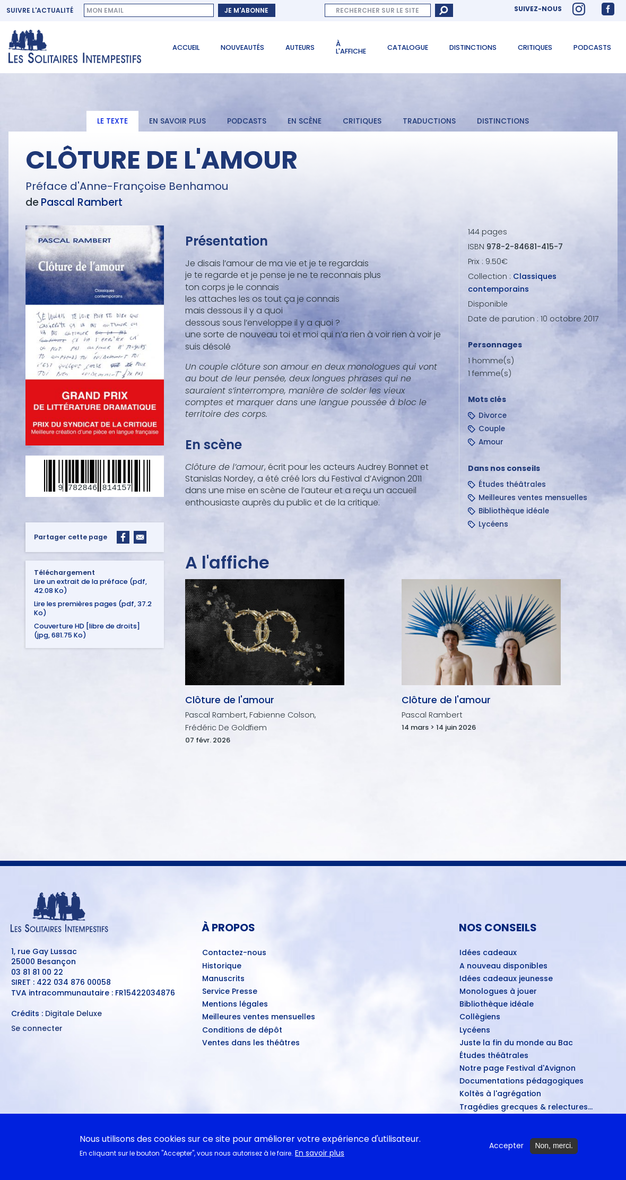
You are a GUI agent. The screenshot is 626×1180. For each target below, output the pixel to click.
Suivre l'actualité (39, 10)
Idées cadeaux (488, 953)
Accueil (185, 47)
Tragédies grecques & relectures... (526, 1107)
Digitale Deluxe (73, 1013)
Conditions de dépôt (242, 1030)
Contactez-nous (234, 953)
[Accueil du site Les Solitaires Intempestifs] (78, 47)
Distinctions (473, 47)
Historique (221, 966)
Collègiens (479, 1017)
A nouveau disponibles (503, 966)
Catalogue (407, 47)
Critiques (535, 47)
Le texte (112, 121)
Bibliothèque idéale (514, 511)
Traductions (429, 121)
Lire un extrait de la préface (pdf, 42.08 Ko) (90, 586)
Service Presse (229, 992)
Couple (492, 429)
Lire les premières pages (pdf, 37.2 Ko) (93, 608)
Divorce (493, 415)
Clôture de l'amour (229, 700)
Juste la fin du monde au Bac (516, 1043)
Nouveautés (242, 47)
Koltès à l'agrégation (500, 1094)
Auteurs (300, 47)
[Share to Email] (140, 537)
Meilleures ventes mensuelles (533, 498)
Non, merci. (554, 1146)
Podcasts (592, 47)
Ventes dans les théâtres (251, 1043)
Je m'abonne (246, 10)
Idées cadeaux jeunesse (506, 979)
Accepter (506, 1146)
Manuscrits (223, 979)
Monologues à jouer (498, 992)
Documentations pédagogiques (521, 1081)
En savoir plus (177, 121)
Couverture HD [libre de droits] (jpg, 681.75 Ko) (87, 631)
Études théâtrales (512, 484)
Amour (491, 442)
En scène (304, 121)
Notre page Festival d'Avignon (517, 1068)
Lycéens (493, 524)
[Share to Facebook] (123, 537)
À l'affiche (351, 47)
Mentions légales (235, 1004)
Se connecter (37, 1028)
